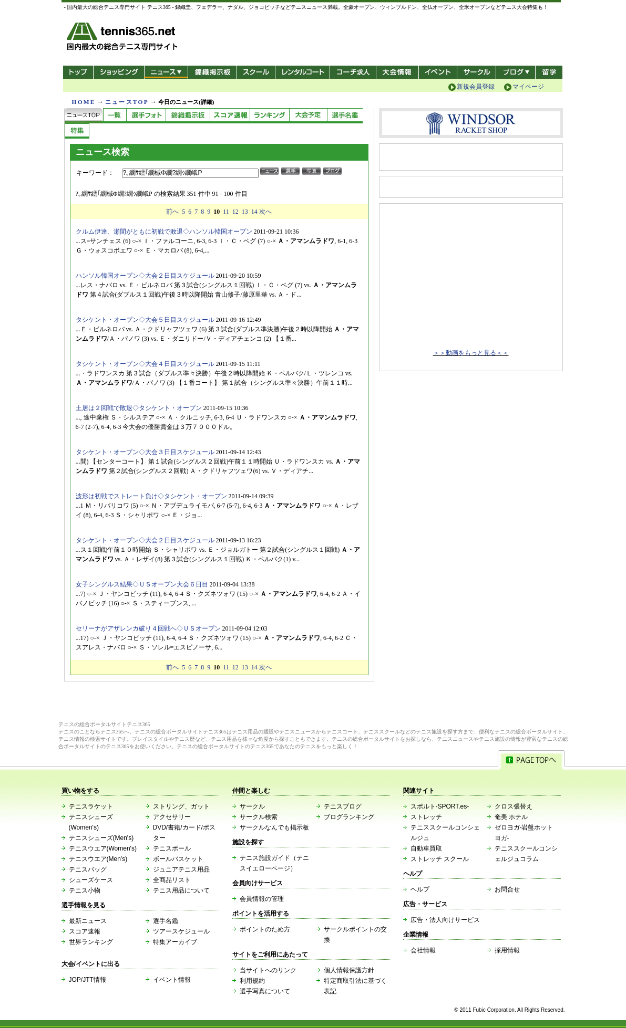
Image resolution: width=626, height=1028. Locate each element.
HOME (84, 102)
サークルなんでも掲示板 (274, 827)
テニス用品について (181, 890)
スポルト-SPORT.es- (440, 806)
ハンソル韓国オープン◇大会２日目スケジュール (145, 275)
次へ (265, 211)
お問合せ (507, 889)
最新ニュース (88, 921)
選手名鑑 (165, 921)
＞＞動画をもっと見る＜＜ (471, 352)
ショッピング (118, 72)
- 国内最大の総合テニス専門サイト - (123, 38)
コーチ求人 (354, 72)
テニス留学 (549, 72)
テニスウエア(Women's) (103, 848)
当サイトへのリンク (268, 970)
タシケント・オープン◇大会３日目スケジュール (145, 452)
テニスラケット (91, 806)
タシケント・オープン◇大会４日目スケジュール (145, 364)
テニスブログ (343, 806)
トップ (78, 72)
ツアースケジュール (181, 931)
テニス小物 (84, 890)
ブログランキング (349, 817)
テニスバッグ (88, 869)
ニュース (166, 72)
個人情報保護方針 (349, 970)
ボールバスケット (178, 859)
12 (235, 211)
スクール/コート (256, 72)
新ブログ (516, 72)
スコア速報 (84, 931)
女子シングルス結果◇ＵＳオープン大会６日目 (142, 584)
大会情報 (397, 72)
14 (254, 211)
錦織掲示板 (212, 72)
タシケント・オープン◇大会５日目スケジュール (145, 319)
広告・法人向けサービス (445, 920)
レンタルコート (303, 72)
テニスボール (172, 848)
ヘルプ (420, 889)
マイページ (528, 86)
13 (245, 211)
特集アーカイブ (175, 942)
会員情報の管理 (262, 899)
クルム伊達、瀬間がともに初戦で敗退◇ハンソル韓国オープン (164, 231)
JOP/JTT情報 (87, 979)
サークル (476, 72)
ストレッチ (426, 817)
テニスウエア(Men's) (98, 859)
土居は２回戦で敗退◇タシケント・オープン (139, 408)
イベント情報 (172, 979)
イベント (438, 72)
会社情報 (423, 950)
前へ (172, 211)
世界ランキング (91, 942)
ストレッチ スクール (440, 859)
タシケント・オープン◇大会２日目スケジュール (145, 540)
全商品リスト (172, 880)
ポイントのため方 (265, 929)
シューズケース (91, 880)
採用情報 (507, 950)
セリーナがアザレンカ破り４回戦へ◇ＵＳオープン (148, 628)
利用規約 (252, 980)
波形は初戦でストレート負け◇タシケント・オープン (151, 496)
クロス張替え (513, 806)
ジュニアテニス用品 (181, 869)
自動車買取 (426, 848)
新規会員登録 (476, 86)
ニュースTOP (127, 102)
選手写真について (265, 991)
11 (226, 211)
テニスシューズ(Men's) (101, 838)
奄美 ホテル (511, 817)
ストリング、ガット (181, 806)
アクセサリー (172, 817)
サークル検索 (259, 817)
